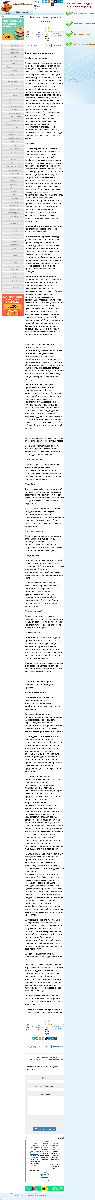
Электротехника (14, 291)
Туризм (14, 255)
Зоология (14, 109)
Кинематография (14, 134)
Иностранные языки (14, 117)
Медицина (14, 177)
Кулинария (14, 141)
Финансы (14, 273)
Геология (14, 92)
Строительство (14, 245)
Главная (36, 1)
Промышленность (14, 220)
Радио (14, 227)
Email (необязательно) (44, 1086)
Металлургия (14, 184)
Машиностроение (14, 173)
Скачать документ (57, 34)
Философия (14, 269)
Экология (14, 284)
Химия (14, 277)
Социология (14, 234)
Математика (14, 163)
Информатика (14, 120)
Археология (14, 56)
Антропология (14, 53)
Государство (14, 95)
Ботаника (14, 77)
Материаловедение (14, 170)
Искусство (14, 127)
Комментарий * (44, 1094)
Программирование (14, 213)
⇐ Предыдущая (32, 45)
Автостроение (14, 49)
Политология (14, 205)
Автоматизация (14, 45)
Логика (14, 156)
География (14, 88)
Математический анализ (14, 166)
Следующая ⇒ (57, 45)
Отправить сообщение (44, 1129)
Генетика (14, 85)
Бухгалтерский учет (14, 81)
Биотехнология (14, 74)
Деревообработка (14, 102)
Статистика (14, 241)
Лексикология (14, 149)
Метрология (14, 188)
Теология (14, 248)
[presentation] (45, 1121)
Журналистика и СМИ (14, 106)
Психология (14, 223)
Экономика (14, 287)
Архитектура (14, 60)
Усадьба (14, 259)
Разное (14, 230)
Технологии (14, 252)
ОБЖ (14, 195)
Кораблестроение (14, 138)
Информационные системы (14, 124)
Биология (14, 70)
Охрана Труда (14, 198)
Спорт (14, 237)
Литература (14, 152)
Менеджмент (14, 181)
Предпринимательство (14, 67)
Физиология (14, 266)
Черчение (14, 280)
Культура (14, 145)
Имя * (44, 1078)
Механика (14, 191)
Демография (14, 99)
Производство (14, 216)
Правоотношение (14, 209)
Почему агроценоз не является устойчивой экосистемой (44, 1177)
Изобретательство (14, 113)
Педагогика (14, 202)
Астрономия (14, 63)
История (14, 131)
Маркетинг (14, 159)
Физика (14, 262)
